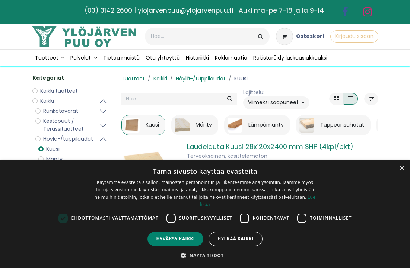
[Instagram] (367, 11)
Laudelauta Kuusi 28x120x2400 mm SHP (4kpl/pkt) (270, 146)
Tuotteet (133, 78)
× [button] (401, 168)
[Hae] (261, 36)
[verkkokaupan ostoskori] (300, 36)
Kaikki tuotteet (59, 91)
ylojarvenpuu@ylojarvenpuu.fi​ (185, 10)
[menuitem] (50, 58)
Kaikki (160, 78)
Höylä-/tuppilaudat (201, 78)
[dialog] (205, 214)
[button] (276, 102)
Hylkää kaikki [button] (235, 239)
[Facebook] (345, 11)
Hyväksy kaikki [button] (175, 239)
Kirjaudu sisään (354, 36)
